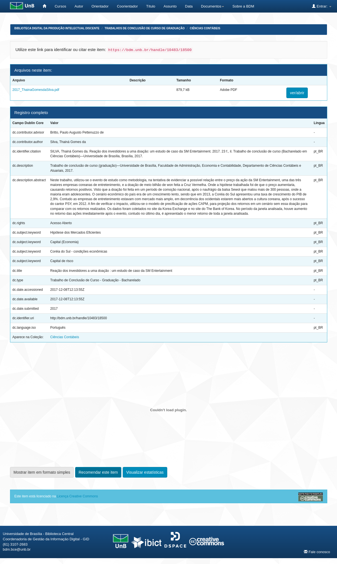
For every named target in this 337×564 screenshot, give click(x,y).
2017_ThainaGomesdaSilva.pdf (36, 90)
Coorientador (127, 6)
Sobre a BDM (243, 6)
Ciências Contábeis (205, 28)
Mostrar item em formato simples (42, 472)
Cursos (60, 6)
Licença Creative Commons (77, 496)
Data (189, 6)
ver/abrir (297, 93)
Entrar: (321, 6)
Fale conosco (317, 552)
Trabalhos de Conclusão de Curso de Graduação (145, 28)
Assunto (170, 6)
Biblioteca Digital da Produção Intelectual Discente (57, 28)
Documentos (212, 6)
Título (150, 6)
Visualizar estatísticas (145, 472)
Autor (79, 6)
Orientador (100, 6)
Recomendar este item (98, 472)
